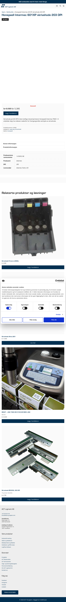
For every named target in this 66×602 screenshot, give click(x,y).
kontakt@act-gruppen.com (8, 515)
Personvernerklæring (7, 565)
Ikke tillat (12, 320)
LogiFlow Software (6, 546)
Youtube (4, 584)
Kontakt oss (5, 569)
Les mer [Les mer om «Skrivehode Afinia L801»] (33, 342)
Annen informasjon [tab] (9, 143)
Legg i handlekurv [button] (33, 267)
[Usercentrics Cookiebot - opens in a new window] (56, 281)
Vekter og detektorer (7, 540)
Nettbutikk (10, 12)
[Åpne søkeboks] (60, 5)
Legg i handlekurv (11, 113)
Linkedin (4, 586)
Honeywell (10, 130)
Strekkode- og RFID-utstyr (8, 544)
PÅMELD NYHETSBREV (10, 592)
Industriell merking (6, 538)
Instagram (4, 582)
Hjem (3, 12)
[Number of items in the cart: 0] (63, 6)
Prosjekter (4, 557)
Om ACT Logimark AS (7, 567)
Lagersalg (12, 128)
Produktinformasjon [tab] (10, 147)
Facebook (4, 580)
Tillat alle (54, 320)
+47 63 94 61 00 (6, 513)
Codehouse (43, 599)
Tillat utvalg (33, 320)
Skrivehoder (18, 128)
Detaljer (58, 314)
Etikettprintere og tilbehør (8, 542)
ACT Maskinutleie (6, 559)
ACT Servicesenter (6, 561)
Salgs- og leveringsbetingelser (9, 563)
